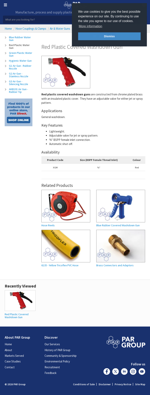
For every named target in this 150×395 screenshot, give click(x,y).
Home (8, 28)
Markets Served (14, 356)
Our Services (52, 344)
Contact (10, 367)
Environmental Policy (57, 361)
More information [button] (90, 26)
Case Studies (13, 361)
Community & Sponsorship (61, 356)
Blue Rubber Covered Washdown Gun (118, 225)
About (8, 350)
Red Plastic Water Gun (19, 46)
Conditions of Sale (84, 384)
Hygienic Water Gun (20, 60)
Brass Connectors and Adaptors (115, 265)
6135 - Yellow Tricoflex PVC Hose (60, 265)
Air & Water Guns (60, 28)
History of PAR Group (57, 350)
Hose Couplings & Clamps (30, 28)
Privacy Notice (123, 384)
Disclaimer (105, 384)
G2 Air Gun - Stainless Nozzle (18, 75)
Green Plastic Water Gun (20, 54)
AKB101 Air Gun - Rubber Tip (18, 90)
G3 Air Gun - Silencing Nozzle (18, 83)
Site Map (140, 384)
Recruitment (52, 367)
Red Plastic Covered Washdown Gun (17, 315)
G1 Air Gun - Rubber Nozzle (20, 67)
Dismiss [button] (109, 36)
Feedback (50, 373)
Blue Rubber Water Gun (20, 39)
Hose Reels (48, 225)
